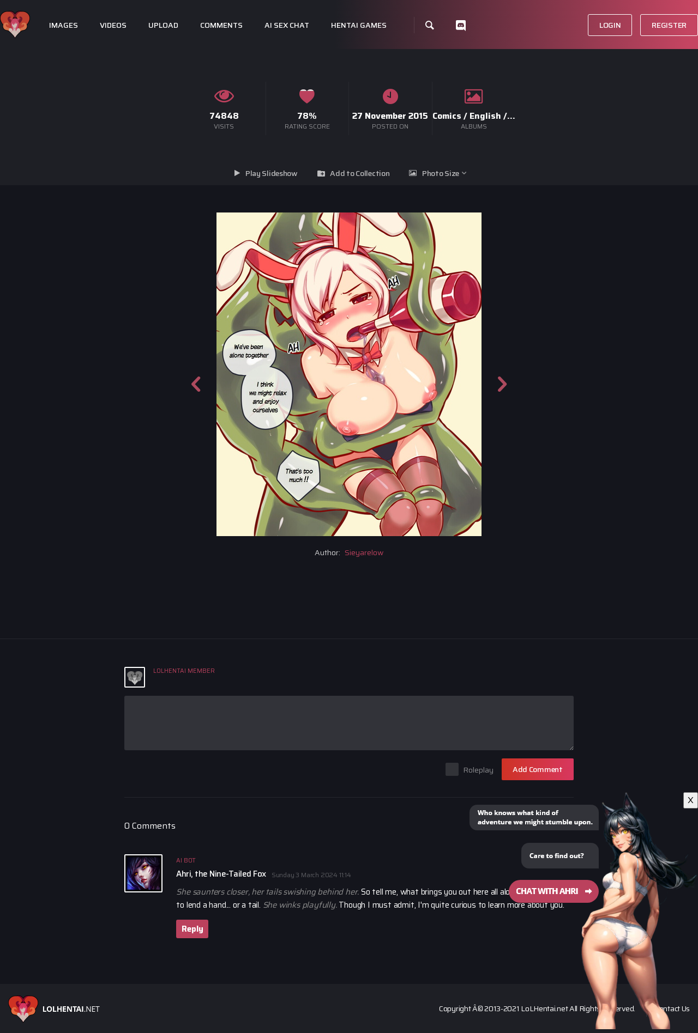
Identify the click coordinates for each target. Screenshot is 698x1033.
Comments (221, 25)
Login (610, 25)
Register (669, 25)
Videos (113, 25)
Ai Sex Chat (286, 25)
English (485, 116)
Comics (446, 116)
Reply (192, 928)
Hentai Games (359, 25)
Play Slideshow (271, 173)
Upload (163, 25)
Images (63, 25)
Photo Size (440, 173)
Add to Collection (359, 173)
